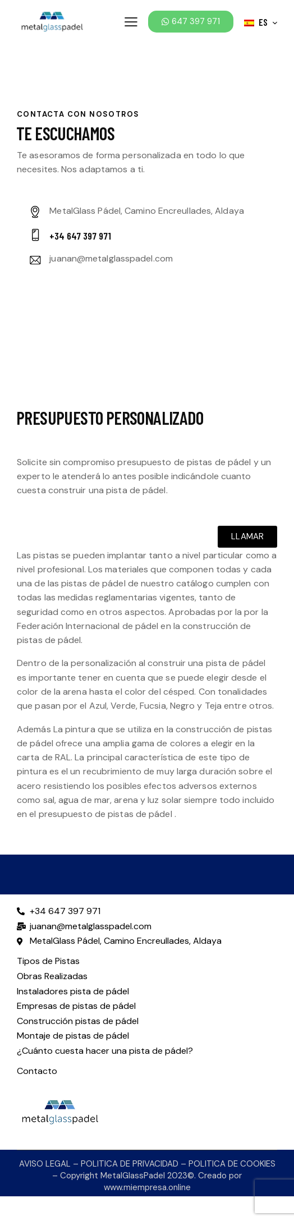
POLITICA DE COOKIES (232, 1163)
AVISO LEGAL (45, 1163)
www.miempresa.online (147, 1187)
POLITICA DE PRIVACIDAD (129, 1163)
